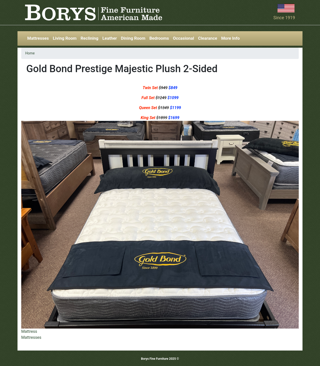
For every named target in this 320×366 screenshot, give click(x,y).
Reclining (89, 38)
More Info (230, 38)
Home (30, 53)
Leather (109, 38)
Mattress (29, 331)
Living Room (64, 38)
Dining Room (133, 38)
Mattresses (38, 38)
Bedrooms (159, 38)
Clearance (207, 38)
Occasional (183, 38)
